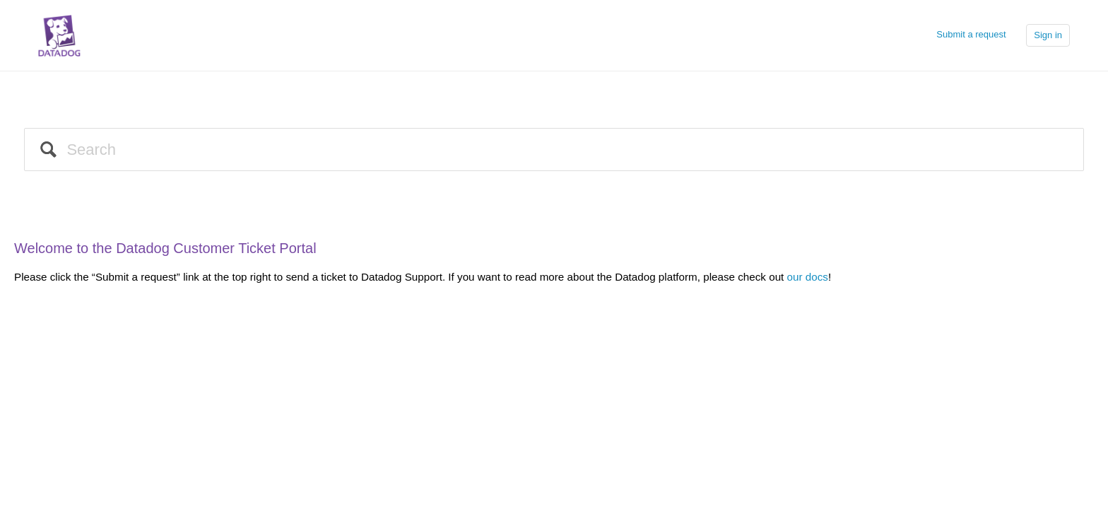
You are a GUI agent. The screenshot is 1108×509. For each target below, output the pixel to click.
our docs (807, 277)
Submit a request (971, 34)
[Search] (554, 149)
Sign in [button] (1048, 35)
